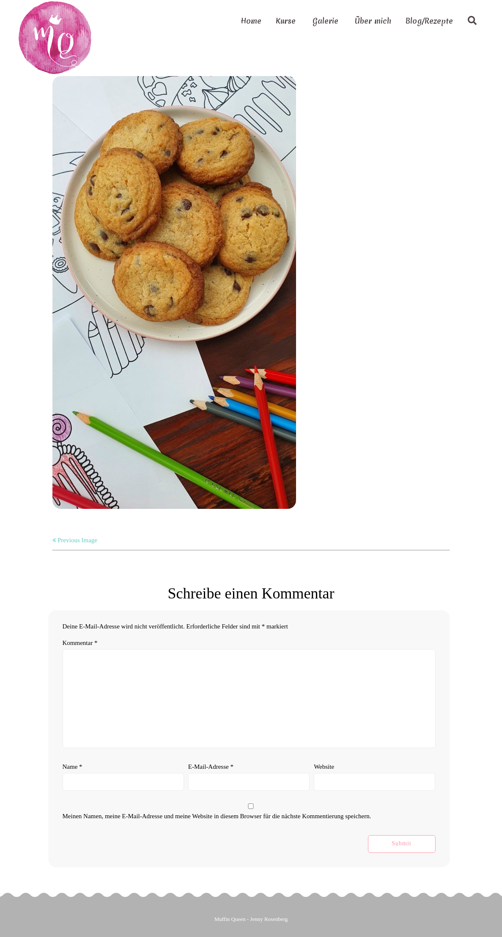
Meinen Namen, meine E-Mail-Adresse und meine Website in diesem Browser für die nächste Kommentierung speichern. (217, 816)
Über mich (373, 21)
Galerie (325, 21)
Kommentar (80, 642)
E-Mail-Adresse (210, 766)
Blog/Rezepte (429, 21)
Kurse (286, 21)
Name (72, 766)
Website (324, 766)
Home (251, 21)
